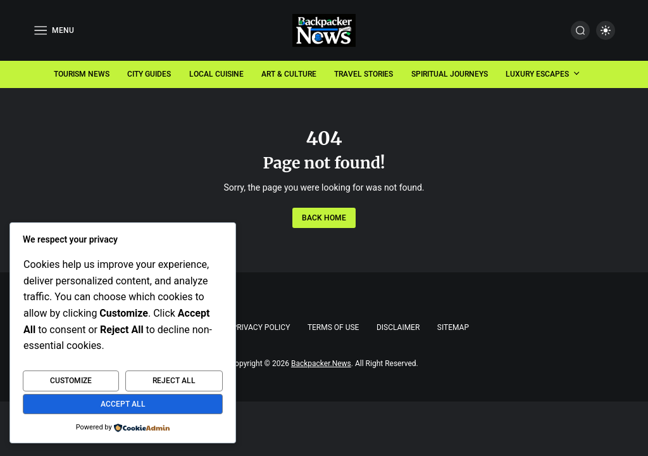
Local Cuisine (216, 74)
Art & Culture (288, 74)
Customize (71, 380)
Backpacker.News (321, 363)
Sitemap (453, 327)
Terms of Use (333, 327)
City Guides (149, 74)
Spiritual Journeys (449, 74)
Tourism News (81, 74)
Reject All (174, 380)
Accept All (123, 404)
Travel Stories (363, 74)
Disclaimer (398, 327)
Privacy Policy (261, 327)
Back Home (324, 217)
